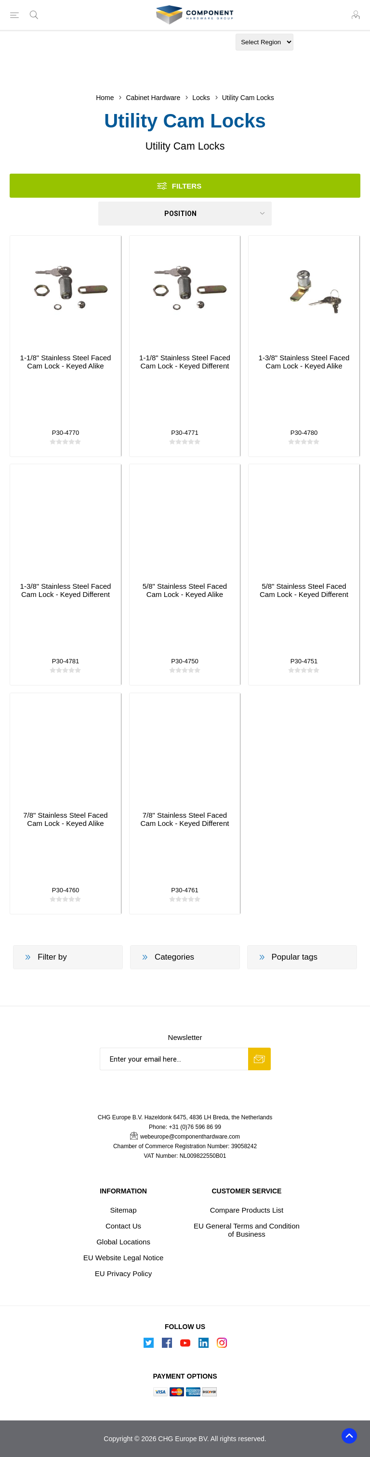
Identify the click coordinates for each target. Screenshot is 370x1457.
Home (105, 97)
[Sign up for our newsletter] (174, 1059)
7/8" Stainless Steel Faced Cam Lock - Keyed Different (184, 819)
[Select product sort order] (185, 214)
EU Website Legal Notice (123, 1258)
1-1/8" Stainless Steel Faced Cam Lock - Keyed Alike (65, 362)
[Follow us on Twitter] (148, 1345)
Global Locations (123, 1242)
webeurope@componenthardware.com (190, 1136)
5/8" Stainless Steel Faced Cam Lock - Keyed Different (304, 590)
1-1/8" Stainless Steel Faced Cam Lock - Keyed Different (184, 362)
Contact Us (123, 1226)
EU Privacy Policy (123, 1273)
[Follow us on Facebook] (166, 1345)
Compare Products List (247, 1210)
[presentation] (185, 1089)
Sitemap (123, 1210)
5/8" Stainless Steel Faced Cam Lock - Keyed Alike (185, 590)
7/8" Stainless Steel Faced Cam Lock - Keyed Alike (65, 819)
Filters (186, 186)
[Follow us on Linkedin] (203, 1345)
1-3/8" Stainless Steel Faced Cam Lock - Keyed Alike (304, 362)
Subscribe (259, 1059)
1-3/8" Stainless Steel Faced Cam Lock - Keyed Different (65, 590)
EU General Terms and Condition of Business (247, 1230)
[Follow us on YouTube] (185, 1345)
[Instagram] (221, 1345)
